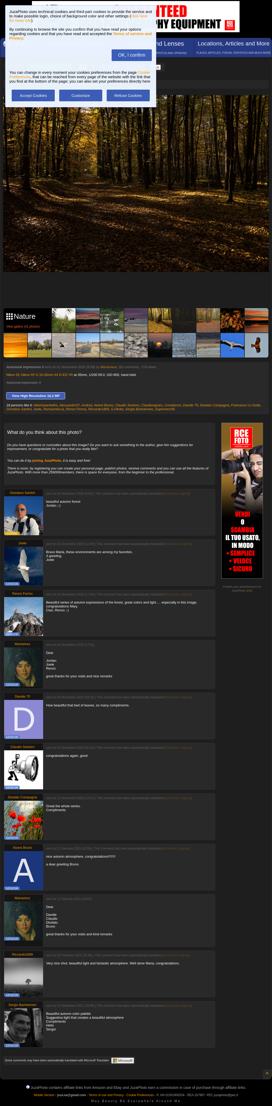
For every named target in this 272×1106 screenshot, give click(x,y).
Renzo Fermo (76, 409)
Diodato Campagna (214, 405)
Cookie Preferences (140, 1095)
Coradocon (173, 405)
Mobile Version (44, 1095)
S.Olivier (117, 409)
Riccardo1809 (98, 409)
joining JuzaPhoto (46, 460)
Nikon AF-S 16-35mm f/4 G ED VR (47, 375)
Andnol (86, 405)
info (249, 590)
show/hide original (176, 493)
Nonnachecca (53, 409)
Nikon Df (12, 375)
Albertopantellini (45, 405)
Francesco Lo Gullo (245, 405)
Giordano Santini (18, 409)
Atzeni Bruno (103, 405)
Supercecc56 (165, 409)
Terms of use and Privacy (106, 1095)
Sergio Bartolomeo (139, 409)
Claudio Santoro (127, 405)
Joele (37, 409)
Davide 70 (190, 405)
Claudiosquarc (152, 405)
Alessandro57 (69, 405)
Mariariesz (108, 367)
